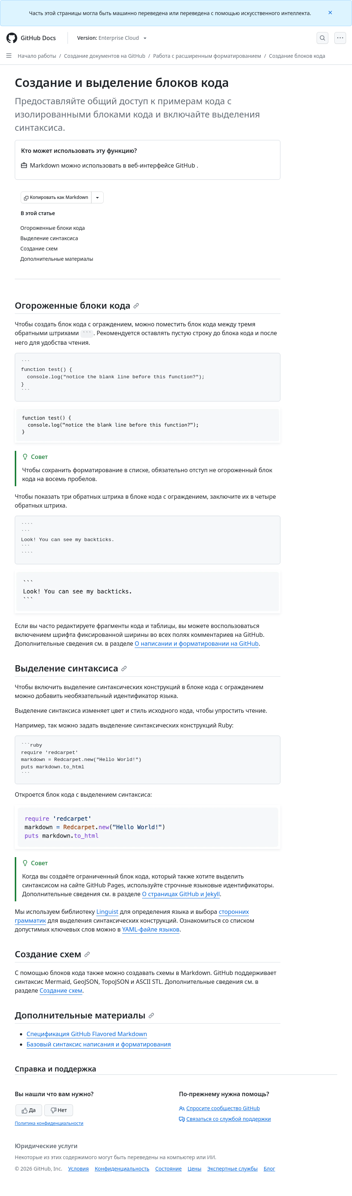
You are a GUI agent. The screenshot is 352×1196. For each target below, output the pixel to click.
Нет (59, 1109)
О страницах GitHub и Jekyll (181, 894)
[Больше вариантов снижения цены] (97, 197)
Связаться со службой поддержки (225, 1118)
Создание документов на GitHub (104, 55)
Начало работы (37, 55)
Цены (194, 1168)
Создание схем (52, 954)
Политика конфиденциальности (49, 1123)
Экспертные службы (232, 1168)
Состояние (168, 1168)
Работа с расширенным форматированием (207, 55)
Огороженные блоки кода (77, 305)
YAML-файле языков (150, 929)
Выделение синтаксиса (71, 668)
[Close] (331, 12)
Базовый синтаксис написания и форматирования (99, 1044)
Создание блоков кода (297, 55)
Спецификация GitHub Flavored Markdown (87, 1034)
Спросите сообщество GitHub (219, 1108)
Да (29, 1109)
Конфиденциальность (122, 1168)
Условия (78, 1168)
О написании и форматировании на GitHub (197, 643)
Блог (269, 1168)
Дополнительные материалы (84, 1015)
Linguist (107, 912)
